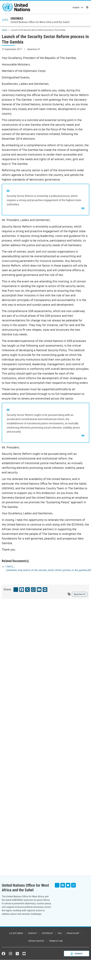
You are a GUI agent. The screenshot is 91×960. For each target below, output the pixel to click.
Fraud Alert (72, 933)
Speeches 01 (80, 594)
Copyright (47, 933)
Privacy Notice (36, 940)
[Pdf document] (48, 570)
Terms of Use (56, 940)
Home (4, 30)
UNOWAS (17, 18)
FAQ (60, 933)
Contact (32, 933)
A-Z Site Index (16, 933)
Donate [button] (77, 953)
